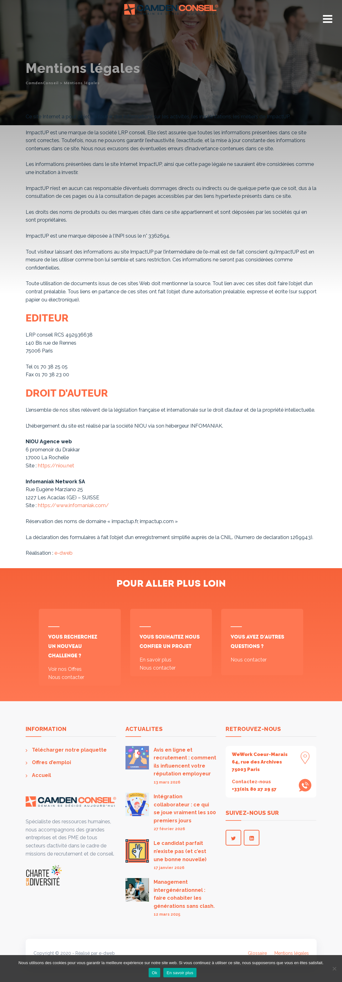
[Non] (334, 968)
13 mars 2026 (167, 782)
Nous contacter (66, 677)
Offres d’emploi (51, 762)
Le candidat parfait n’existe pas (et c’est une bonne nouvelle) (180, 851)
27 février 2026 (169, 828)
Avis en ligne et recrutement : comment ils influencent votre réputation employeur (185, 762)
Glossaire (257, 953)
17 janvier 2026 (169, 867)
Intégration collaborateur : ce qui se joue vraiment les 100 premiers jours (185, 809)
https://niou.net (56, 466)
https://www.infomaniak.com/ (73, 505)
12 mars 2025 (167, 914)
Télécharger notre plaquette (69, 750)
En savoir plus (155, 660)
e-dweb (63, 553)
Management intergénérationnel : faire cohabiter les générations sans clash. (184, 894)
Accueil (41, 775)
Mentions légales (291, 953)
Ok (154, 972)
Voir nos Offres (65, 669)
